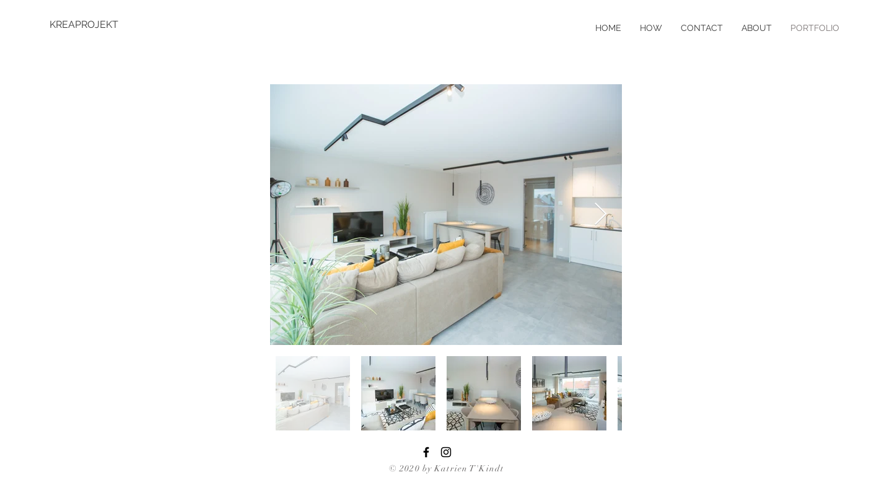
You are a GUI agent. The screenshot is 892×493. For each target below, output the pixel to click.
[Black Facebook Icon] (426, 452)
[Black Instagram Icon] (446, 452)
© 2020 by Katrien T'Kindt (446, 468)
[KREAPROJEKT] (90, 24)
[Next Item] (600, 215)
